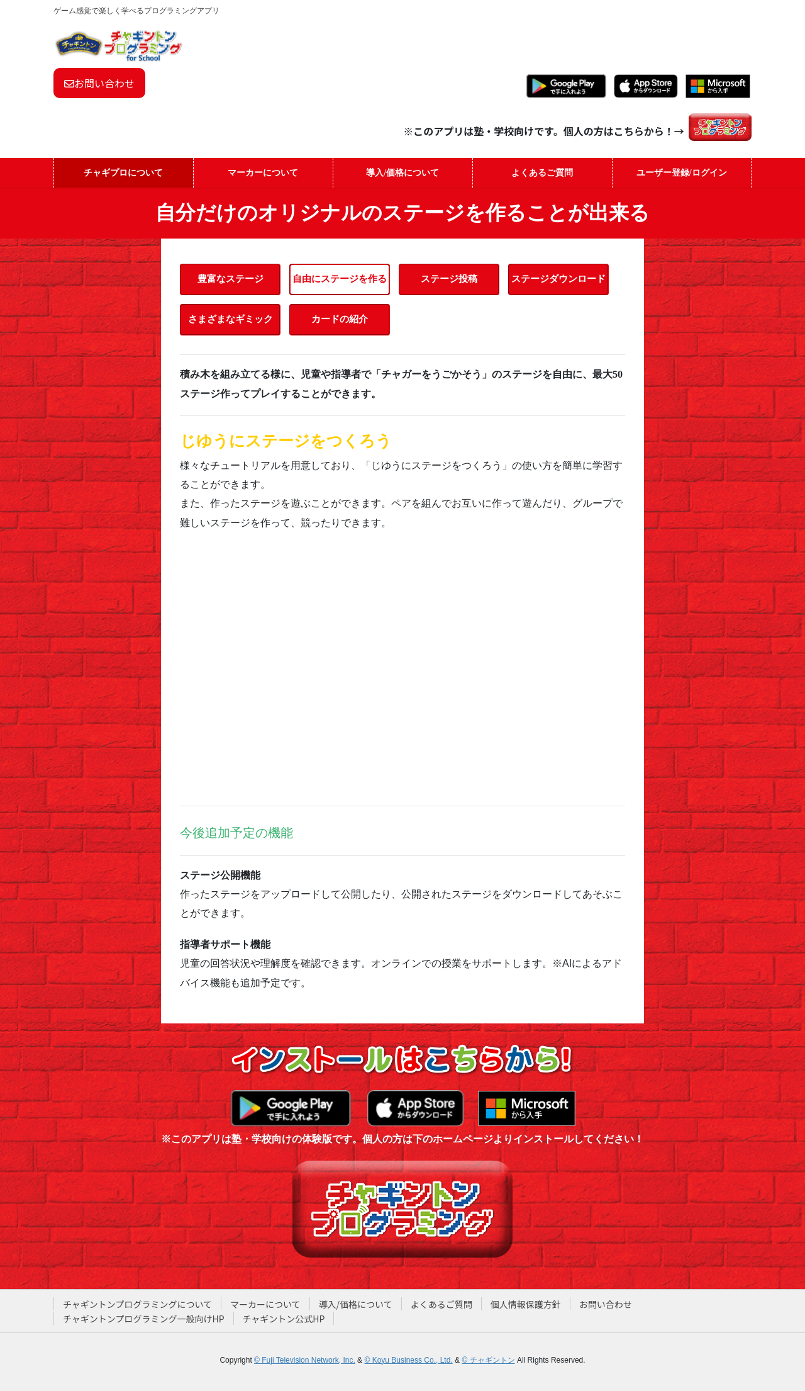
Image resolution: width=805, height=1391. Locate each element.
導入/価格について (355, 1304)
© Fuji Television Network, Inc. (304, 1360)
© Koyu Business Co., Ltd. (408, 1360)
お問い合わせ (99, 83)
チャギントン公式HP (284, 1318)
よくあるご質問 (441, 1304)
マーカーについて (265, 1304)
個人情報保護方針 (526, 1304)
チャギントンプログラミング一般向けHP (144, 1318)
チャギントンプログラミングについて (137, 1304)
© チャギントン (488, 1360)
